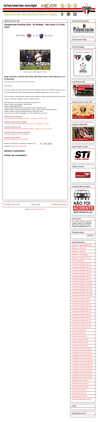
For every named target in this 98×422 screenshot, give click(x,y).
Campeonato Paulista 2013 (80, 327)
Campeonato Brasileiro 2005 (80, 273)
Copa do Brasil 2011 (78, 333)
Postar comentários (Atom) (37, 209)
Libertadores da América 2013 (81, 377)
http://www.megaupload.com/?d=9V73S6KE (16, 139)
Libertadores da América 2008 (81, 368)
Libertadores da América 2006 (81, 361)
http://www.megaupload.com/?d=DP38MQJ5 (16, 134)
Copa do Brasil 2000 (78, 330)
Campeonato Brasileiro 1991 (80, 270)
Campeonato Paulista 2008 (80, 311)
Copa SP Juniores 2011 (79, 339)
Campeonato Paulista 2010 (19, 146)
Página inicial (35, 204)
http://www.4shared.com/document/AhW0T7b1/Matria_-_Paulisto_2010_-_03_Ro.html (27, 128)
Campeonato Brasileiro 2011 (80, 292)
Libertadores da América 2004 (81, 355)
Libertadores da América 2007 (81, 364)
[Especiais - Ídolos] (77, 251)
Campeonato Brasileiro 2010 (80, 289)
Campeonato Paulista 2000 (80, 302)
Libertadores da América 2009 (81, 371)
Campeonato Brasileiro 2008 (80, 283)
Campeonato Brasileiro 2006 (80, 276)
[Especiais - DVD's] (78, 248)
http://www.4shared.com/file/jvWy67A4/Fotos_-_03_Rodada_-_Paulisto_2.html (25, 118)
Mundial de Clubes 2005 (79, 386)
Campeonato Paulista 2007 (80, 308)
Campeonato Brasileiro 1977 (80, 264)
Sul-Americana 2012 (78, 396)
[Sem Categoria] (77, 261)
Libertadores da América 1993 (81, 352)
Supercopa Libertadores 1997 (81, 399)
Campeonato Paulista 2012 (80, 324)
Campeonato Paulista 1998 (80, 298)
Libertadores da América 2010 (81, 374)
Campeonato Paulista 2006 (80, 305)
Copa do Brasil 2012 (78, 336)
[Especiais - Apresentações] (80, 245)
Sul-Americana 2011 (78, 393)
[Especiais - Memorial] (78, 254)
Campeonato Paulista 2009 (80, 314)
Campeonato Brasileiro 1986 (80, 267)
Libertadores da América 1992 (81, 349)
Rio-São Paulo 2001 (78, 390)
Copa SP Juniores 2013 (79, 346)
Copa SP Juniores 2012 (79, 342)
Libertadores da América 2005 (81, 358)
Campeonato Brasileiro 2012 (80, 295)
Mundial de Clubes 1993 (79, 383)
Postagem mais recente (12, 204)
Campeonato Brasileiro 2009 (80, 286)
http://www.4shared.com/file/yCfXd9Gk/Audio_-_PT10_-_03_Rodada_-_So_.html (26, 123)
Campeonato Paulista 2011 (80, 320)
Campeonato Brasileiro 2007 (80, 279)
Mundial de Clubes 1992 (79, 380)
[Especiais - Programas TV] (80, 258)
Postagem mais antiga (58, 204)
